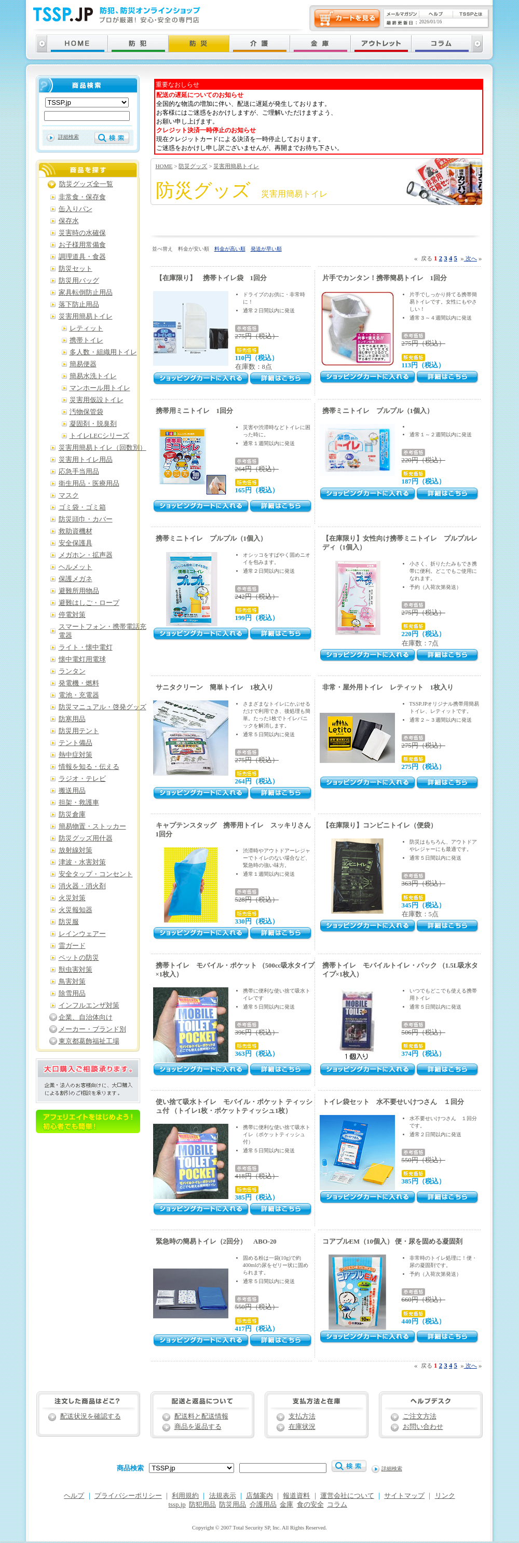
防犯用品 (202, 1504)
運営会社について (347, 1495)
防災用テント (79, 731)
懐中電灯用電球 (82, 659)
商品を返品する (198, 1426)
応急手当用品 (79, 471)
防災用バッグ (79, 280)
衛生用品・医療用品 (89, 483)
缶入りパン (75, 209)
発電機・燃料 (79, 683)
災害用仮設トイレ (97, 400)
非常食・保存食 (82, 197)
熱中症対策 (75, 755)
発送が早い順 (266, 249)
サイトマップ (404, 1495)
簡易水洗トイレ (93, 376)
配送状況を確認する (90, 1416)
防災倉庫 (72, 814)
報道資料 (296, 1495)
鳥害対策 (72, 981)
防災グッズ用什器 (86, 838)
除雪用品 (72, 993)
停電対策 (72, 614)
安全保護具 (75, 543)
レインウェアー (82, 934)
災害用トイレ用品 (86, 459)
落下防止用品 (79, 304)
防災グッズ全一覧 (86, 184)
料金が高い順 (229, 249)
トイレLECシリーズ (99, 435)
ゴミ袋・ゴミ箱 (82, 507)
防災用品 (232, 1504)
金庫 (286, 1504)
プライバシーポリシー (128, 1495)
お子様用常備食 (82, 245)
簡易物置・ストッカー (92, 826)
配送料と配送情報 (201, 1416)
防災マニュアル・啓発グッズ (102, 707)
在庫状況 (302, 1426)
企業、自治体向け (86, 1017)
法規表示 (222, 1495)
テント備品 (75, 743)
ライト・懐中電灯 (86, 647)
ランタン (72, 671)
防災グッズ (193, 166)
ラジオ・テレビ (82, 778)
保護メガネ (75, 579)
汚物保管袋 (86, 412)
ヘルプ (74, 1495)
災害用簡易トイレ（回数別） (102, 447)
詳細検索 (68, 137)
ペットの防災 (79, 957)
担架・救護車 (79, 802)
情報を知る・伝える (89, 766)
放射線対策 (75, 850)
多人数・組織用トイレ (103, 352)
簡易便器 (83, 364)
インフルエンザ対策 (89, 1005)
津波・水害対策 (82, 862)
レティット (86, 328)
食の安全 (310, 1504)
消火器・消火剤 (82, 886)
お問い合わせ (423, 1426)
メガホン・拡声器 (86, 555)
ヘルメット (75, 567)
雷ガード (72, 945)
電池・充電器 (79, 695)
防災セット (75, 268)
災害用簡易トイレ (236, 166)
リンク (445, 1495)
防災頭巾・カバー (86, 519)
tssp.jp (177, 1504)
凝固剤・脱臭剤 (93, 424)
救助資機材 (75, 531)
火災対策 (72, 898)
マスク (69, 495)
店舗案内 (259, 1495)
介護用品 (263, 1504)
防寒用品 (72, 719)
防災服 (69, 922)
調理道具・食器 (82, 256)
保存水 (69, 221)
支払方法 (302, 1416)
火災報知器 (75, 910)
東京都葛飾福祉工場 (89, 1041)
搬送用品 (72, 790)
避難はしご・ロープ (89, 603)
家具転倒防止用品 (86, 292)
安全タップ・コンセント (96, 874)
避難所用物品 (79, 591)
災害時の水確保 (82, 233)
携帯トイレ (86, 340)
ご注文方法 (419, 1416)
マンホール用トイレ (100, 388)
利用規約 (185, 1495)
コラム (337, 1504)
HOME (164, 166)
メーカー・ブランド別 (92, 1029)
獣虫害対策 (75, 969)
